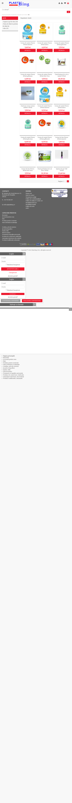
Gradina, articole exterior (9, 227)
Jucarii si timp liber (7, 229)
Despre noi (29, 193)
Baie (3, 218)
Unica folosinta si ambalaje (9, 222)
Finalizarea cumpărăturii (32, 300)
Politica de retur (30, 206)
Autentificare (13, 294)
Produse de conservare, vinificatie (11, 236)
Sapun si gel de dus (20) (10, 21)
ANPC (27, 208)
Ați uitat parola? (13, 276)
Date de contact (30, 195)
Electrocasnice (6, 232)
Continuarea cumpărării (10, 300)
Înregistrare (13, 272)
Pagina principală (6, 14)
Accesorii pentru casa (8, 217)
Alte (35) (5, 28)
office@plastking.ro (9, 204)
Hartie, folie (5, 231)
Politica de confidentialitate (33, 199)
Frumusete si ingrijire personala (19, 14)
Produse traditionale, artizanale (11, 240)
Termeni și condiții (31, 197)
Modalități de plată (31, 204)
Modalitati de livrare (31, 202)
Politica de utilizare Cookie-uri (34, 200)
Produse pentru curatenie (9, 220)
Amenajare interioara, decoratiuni (11, 238)
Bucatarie (5, 215)
